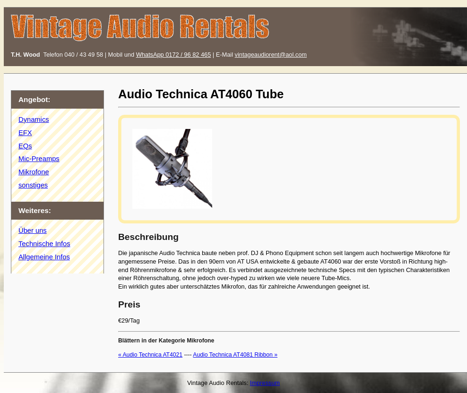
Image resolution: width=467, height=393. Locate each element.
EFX (25, 133)
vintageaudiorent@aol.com (271, 54)
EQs (25, 146)
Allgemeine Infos (44, 257)
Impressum (265, 382)
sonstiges (33, 185)
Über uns (32, 230)
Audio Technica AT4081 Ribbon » (235, 354)
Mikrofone (33, 172)
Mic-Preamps (39, 158)
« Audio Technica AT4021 (150, 354)
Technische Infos (44, 244)
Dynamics (33, 119)
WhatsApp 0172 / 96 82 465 (173, 54)
